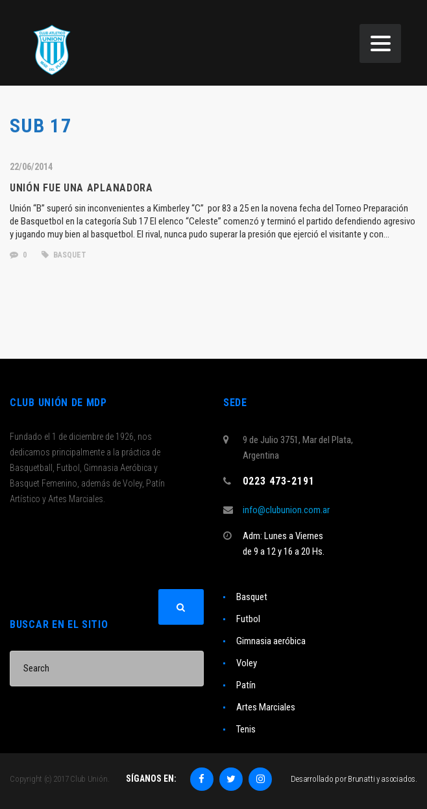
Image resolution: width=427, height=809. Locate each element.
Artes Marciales (265, 707)
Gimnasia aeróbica (271, 641)
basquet (64, 255)
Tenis (246, 729)
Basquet (251, 597)
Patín (246, 685)
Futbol (248, 619)
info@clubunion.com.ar (286, 510)
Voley (246, 663)
